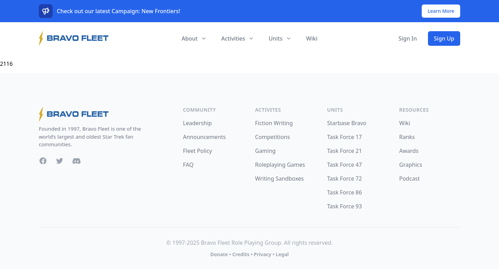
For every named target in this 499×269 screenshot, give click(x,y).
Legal (282, 254)
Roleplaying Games (280, 164)
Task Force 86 (344, 192)
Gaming (265, 151)
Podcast (409, 178)
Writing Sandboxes (279, 178)
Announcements (204, 137)
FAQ (188, 164)
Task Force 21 (344, 151)
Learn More (441, 11)
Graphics (410, 164)
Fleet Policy (197, 151)
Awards (409, 151)
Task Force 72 (344, 178)
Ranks (407, 137)
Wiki (311, 38)
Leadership (197, 123)
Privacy (262, 254)
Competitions (272, 137)
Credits (240, 254)
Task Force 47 (344, 164)
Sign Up (444, 38)
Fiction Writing (274, 123)
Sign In (408, 38)
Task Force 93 (344, 206)
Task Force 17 (344, 137)
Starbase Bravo (346, 123)
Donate (219, 254)
